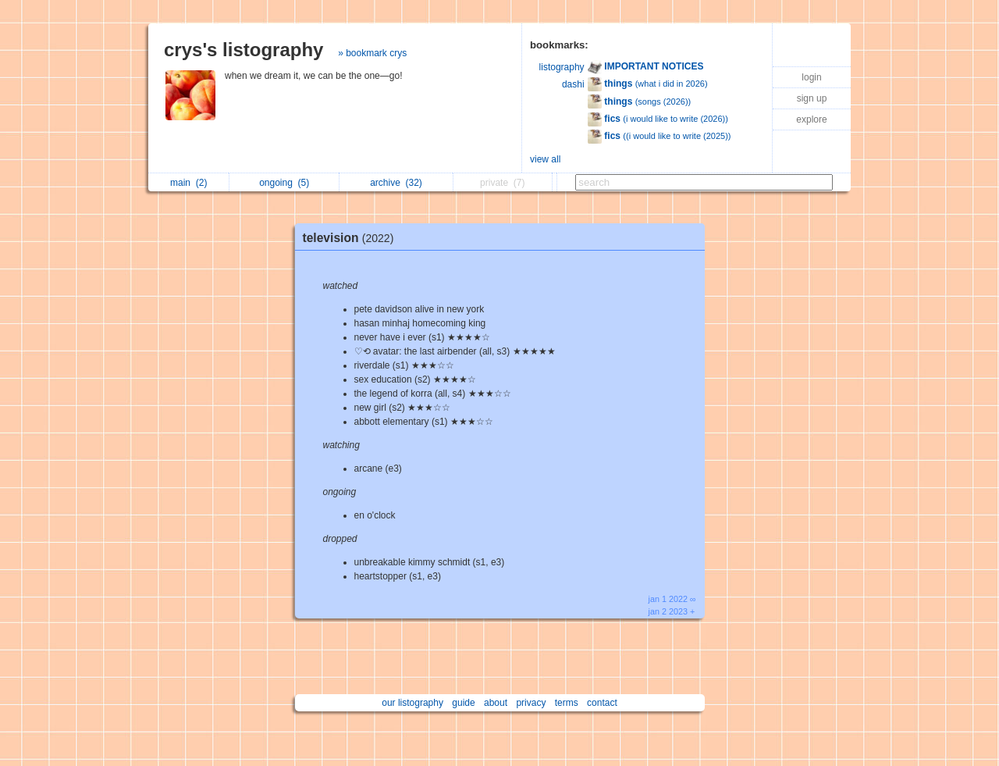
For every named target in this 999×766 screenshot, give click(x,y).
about (495, 702)
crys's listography (243, 49)
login (811, 77)
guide (463, 702)
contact (602, 702)
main (188, 182)
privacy (531, 702)
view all (545, 159)
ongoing (284, 182)
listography (562, 67)
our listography (412, 702)
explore (811, 119)
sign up (812, 98)
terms (566, 702)
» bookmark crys (372, 53)
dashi (573, 84)
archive (396, 182)
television (352, 237)
